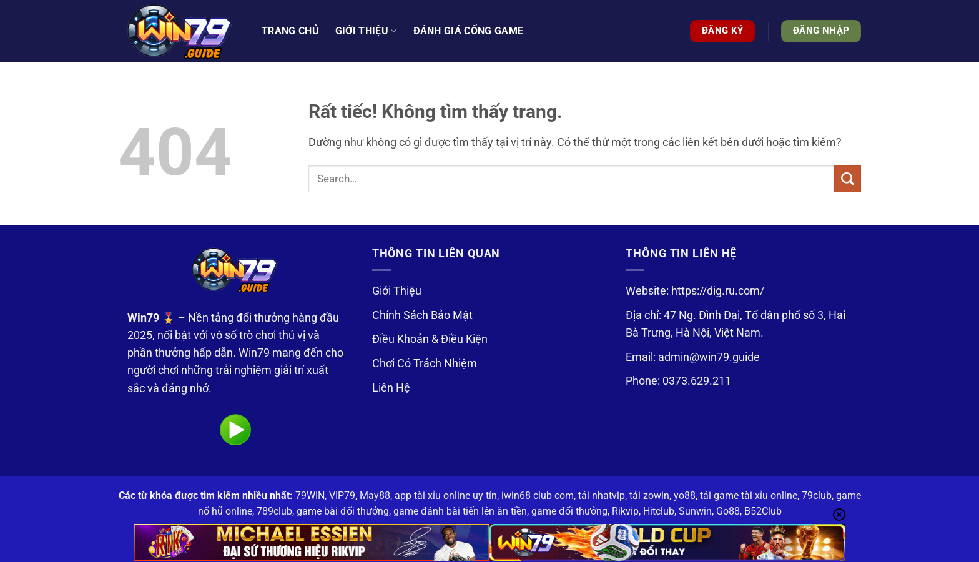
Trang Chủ (290, 31)
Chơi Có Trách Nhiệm (424, 363)
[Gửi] (847, 178)
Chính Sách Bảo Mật (422, 315)
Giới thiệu (366, 31)
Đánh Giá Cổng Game (468, 31)
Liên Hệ (391, 388)
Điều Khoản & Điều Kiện (430, 339)
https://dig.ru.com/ (717, 291)
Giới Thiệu (396, 291)
